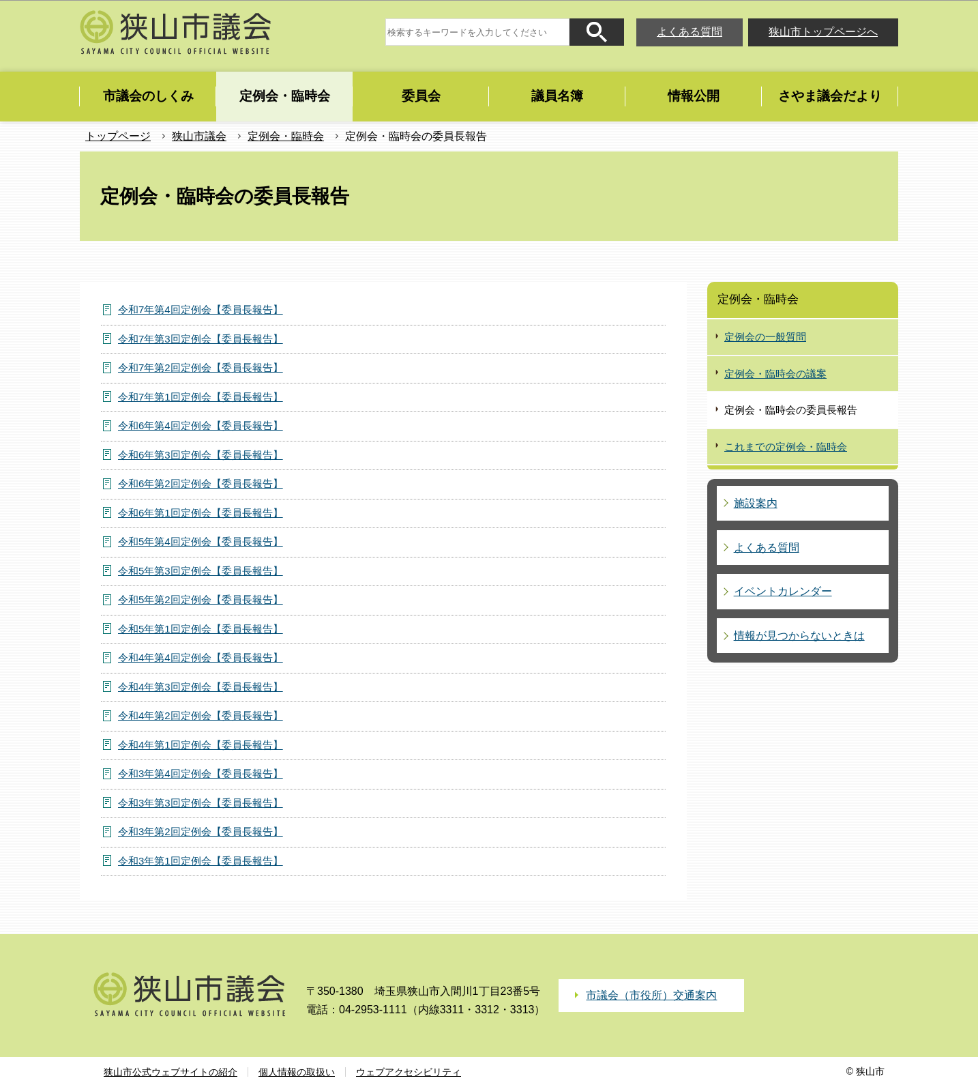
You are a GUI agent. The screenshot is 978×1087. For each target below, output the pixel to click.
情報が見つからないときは (799, 635)
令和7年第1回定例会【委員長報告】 (200, 397)
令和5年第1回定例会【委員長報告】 (200, 629)
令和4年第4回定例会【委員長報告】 (200, 657)
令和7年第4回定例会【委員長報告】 (200, 309)
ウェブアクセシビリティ (408, 1072)
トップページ (118, 136)
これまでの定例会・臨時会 (785, 446)
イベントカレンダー (783, 591)
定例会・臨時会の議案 (775, 373)
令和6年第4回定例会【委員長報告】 (200, 425)
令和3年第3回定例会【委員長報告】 (200, 803)
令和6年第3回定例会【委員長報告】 (200, 455)
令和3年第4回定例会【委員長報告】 (200, 773)
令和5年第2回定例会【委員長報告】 (200, 599)
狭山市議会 (199, 136)
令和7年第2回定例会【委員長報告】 (200, 367)
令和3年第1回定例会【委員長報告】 (200, 861)
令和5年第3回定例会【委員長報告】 (200, 571)
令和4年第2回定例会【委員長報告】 (200, 715)
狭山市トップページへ (823, 32)
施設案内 (755, 503)
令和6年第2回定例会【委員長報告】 (200, 483)
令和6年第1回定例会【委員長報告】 (200, 513)
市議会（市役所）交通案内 (651, 995)
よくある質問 (689, 32)
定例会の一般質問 (765, 337)
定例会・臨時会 (286, 136)
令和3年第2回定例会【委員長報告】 (200, 831)
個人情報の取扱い (296, 1072)
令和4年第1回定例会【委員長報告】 (200, 745)
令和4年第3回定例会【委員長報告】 (200, 687)
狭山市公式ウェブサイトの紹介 (170, 1072)
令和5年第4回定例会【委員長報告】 (200, 541)
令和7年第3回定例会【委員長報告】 (200, 339)
